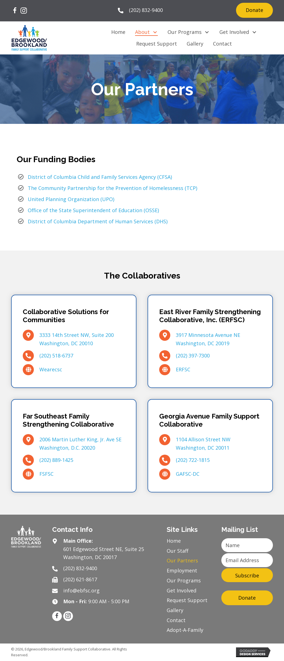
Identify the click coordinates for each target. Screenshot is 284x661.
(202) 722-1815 (193, 460)
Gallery (175, 610)
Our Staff (177, 550)
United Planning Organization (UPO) (71, 199)
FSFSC (46, 473)
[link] (118, 32)
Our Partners (182, 560)
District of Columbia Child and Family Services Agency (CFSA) (100, 177)
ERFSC (183, 369)
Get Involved (181, 590)
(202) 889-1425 (56, 460)
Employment (182, 570)
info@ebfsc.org (81, 590)
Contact (176, 620)
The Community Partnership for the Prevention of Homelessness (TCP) (112, 188)
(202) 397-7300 (193, 355)
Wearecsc (50, 369)
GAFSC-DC (187, 473)
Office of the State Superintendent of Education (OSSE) (93, 210)
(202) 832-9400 (146, 10)
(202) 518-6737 (56, 355)
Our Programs (184, 580)
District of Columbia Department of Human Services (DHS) (98, 221)
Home (174, 540)
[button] (15, 11)
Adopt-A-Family (185, 630)
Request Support (187, 600)
